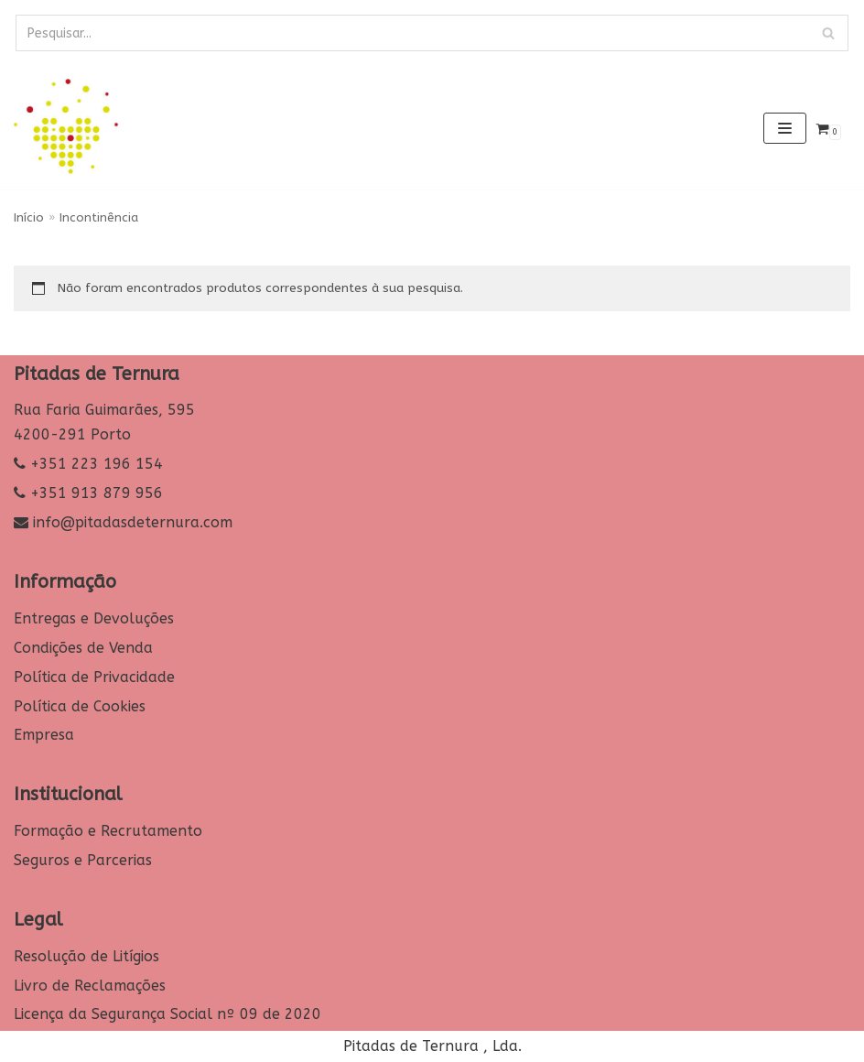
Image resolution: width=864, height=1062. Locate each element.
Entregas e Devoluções (94, 618)
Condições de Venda (83, 647)
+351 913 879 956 (96, 493)
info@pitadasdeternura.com (132, 522)
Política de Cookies (80, 706)
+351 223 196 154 (96, 463)
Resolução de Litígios (86, 956)
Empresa (44, 734)
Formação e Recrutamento (108, 831)
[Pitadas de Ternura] (69, 128)
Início (29, 217)
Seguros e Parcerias (83, 860)
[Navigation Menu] (784, 128)
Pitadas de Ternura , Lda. (432, 1046)
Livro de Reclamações (90, 985)
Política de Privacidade (94, 677)
